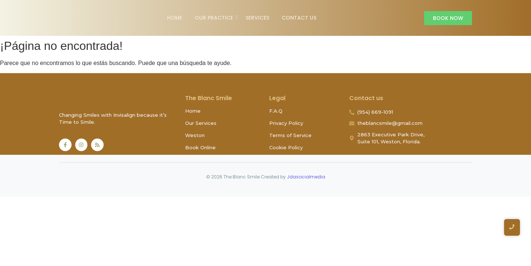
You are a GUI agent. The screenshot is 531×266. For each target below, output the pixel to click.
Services (257, 17)
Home (174, 17)
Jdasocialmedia (306, 177)
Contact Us (299, 17)
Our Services (200, 123)
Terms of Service (290, 135)
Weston (195, 135)
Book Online (200, 147)
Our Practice (215, 17)
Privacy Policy (286, 123)
